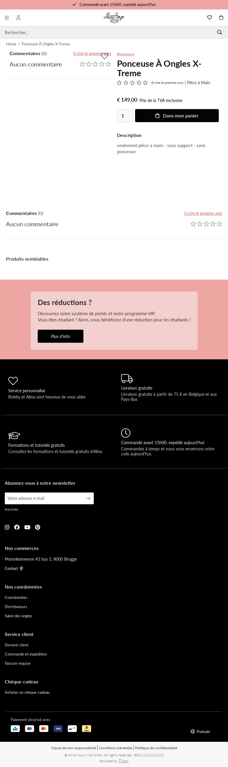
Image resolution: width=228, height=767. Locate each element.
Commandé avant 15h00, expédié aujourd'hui (118, 4)
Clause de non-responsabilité (73, 747)
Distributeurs (16, 606)
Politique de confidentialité (156, 747)
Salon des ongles (18, 615)
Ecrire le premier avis (92, 53)
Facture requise (18, 663)
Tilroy (124, 760)
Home (11, 44)
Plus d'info (60, 336)
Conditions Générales (115, 747)
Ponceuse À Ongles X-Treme (46, 44)
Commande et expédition (26, 654)
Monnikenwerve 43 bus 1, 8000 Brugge (41, 559)
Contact (14, 568)
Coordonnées (16, 597)
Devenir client (16, 645)
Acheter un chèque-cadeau (27, 692)
